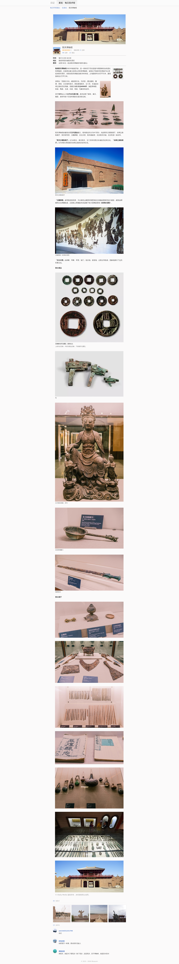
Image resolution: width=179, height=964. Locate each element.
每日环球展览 (55, 8)
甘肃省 (64, 8)
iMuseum (94, 961)
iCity (43, 3)
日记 (52, 3)
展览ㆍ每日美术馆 (67, 3)
